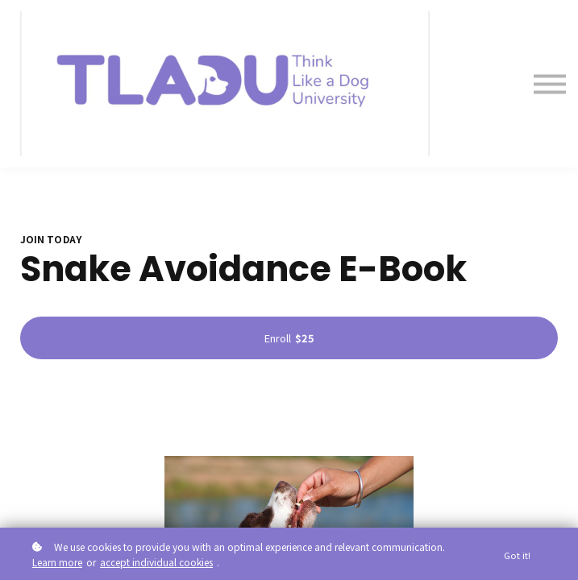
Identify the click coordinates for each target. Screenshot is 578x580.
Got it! (517, 555)
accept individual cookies (156, 562)
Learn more (57, 562)
